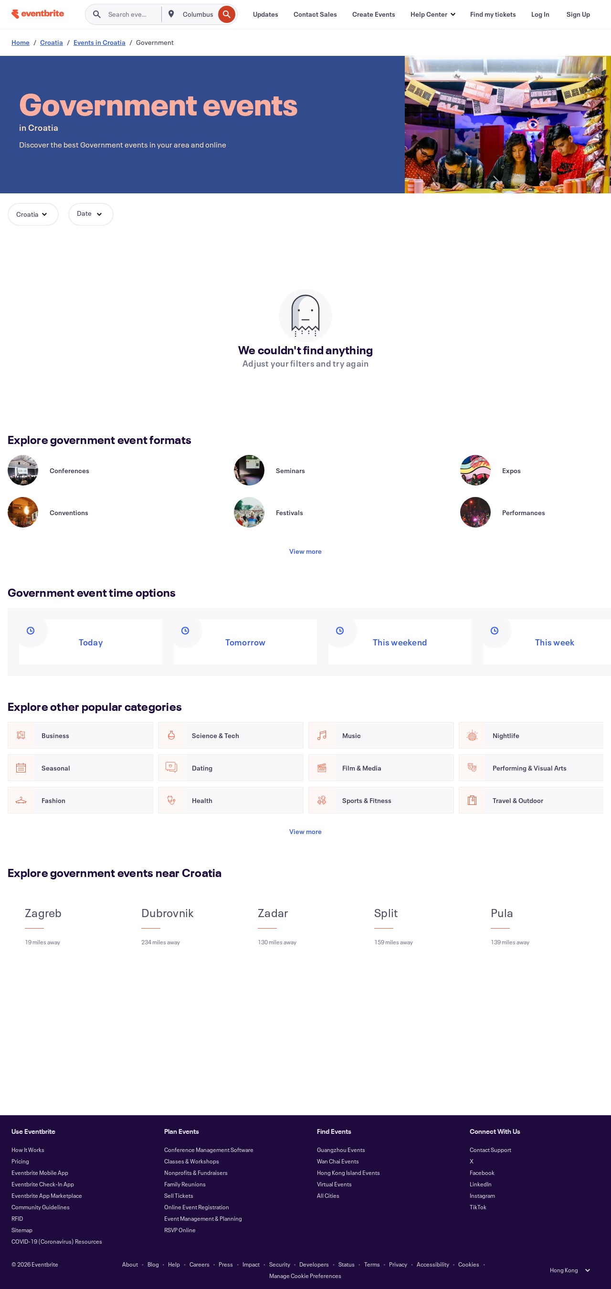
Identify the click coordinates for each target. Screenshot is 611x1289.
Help (174, 1264)
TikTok (478, 1207)
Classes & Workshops (191, 1161)
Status (346, 1264)
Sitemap (21, 1230)
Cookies (468, 1264)
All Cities (328, 1195)
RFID (17, 1218)
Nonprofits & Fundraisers (196, 1172)
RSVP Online (180, 1230)
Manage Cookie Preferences (305, 1275)
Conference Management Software (208, 1149)
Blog (153, 1264)
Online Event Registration (196, 1207)
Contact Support (490, 1149)
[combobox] (197, 14)
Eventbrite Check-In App (42, 1184)
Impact (251, 1264)
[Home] (37, 14)
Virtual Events (334, 1184)
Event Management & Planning (203, 1218)
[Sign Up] (578, 14)
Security (279, 1264)
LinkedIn (481, 1184)
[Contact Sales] (315, 14)
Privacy (398, 1264)
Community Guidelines (40, 1207)
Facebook (482, 1172)
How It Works (27, 1149)
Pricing (20, 1161)
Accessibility (433, 1264)
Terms (372, 1264)
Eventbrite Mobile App (39, 1172)
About (130, 1264)
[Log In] (540, 14)
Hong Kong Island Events (348, 1172)
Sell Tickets (178, 1195)
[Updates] (265, 14)
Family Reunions (185, 1184)
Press (226, 1264)
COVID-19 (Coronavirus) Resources (56, 1241)
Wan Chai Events (338, 1161)
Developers (314, 1264)
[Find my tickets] (493, 14)
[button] (433, 14)
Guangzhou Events (341, 1149)
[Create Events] (374, 14)
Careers (200, 1264)
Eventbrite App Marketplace (46, 1195)
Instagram (482, 1195)
